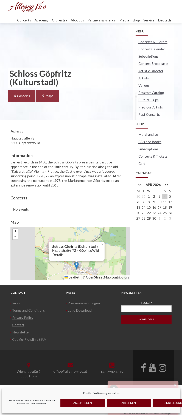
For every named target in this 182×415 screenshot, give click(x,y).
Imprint (17, 303)
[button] (76, 265)
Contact (18, 325)
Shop (136, 20)
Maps (47, 96)
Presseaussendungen (84, 303)
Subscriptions (148, 56)
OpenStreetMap (98, 277)
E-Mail (146, 303)
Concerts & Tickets (152, 42)
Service (149, 20)
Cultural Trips (148, 100)
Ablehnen (129, 402)
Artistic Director (150, 71)
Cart (141, 163)
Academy (41, 20)
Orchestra (59, 20)
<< (140, 185)
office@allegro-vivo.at (70, 371)
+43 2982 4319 (111, 372)
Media (124, 20)
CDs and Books (149, 142)
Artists (143, 78)
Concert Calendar (151, 49)
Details (57, 255)
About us (77, 20)
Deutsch (164, 20)
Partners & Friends (102, 20)
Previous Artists (150, 107)
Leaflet (72, 277)
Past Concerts (149, 114)
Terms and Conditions (28, 310)
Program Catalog (151, 93)
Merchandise (148, 134)
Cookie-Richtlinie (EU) (29, 339)
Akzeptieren (82, 402)
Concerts (24, 20)
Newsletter (21, 332)
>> (167, 185)
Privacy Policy (22, 318)
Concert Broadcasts (153, 64)
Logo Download (80, 310)
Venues (144, 85)
